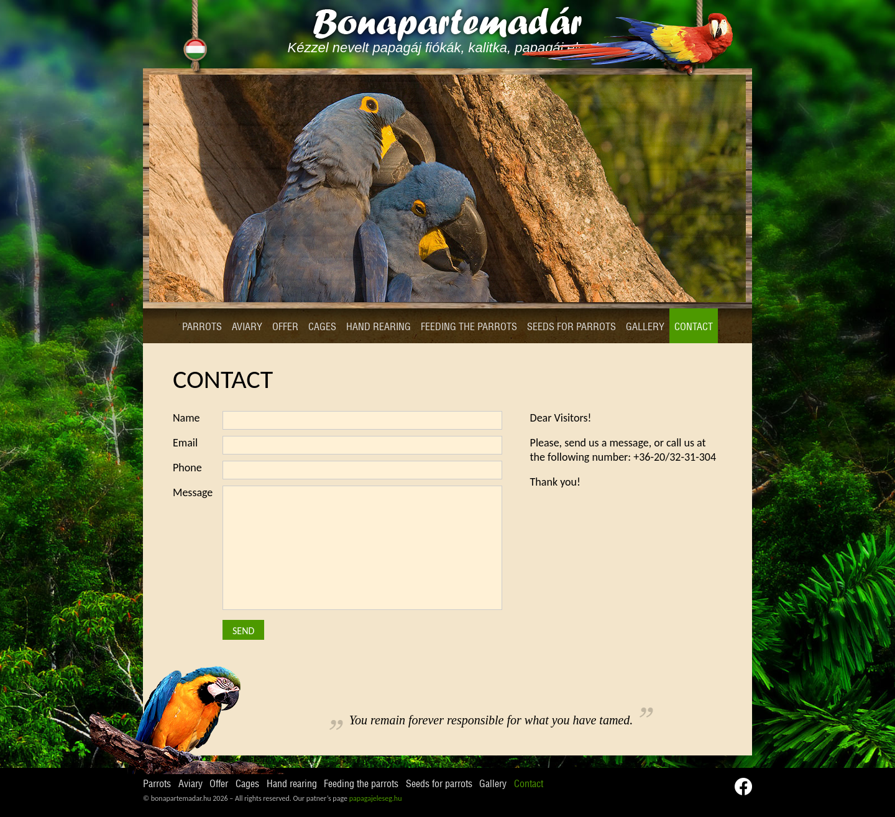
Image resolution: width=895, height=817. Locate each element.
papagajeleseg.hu (375, 798)
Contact (693, 327)
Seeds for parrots (571, 327)
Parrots (202, 327)
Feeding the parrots (469, 327)
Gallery (645, 327)
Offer (285, 327)
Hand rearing (378, 327)
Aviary (247, 327)
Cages (322, 327)
